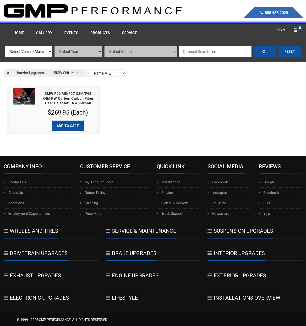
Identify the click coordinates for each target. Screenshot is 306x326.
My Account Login (96, 182)
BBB (264, 203)
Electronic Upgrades (36, 298)
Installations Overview (244, 298)
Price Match (92, 213)
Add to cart (68, 126)
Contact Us (15, 182)
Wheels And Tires (31, 231)
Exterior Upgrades (237, 276)
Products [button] (100, 33)
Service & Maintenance (141, 231)
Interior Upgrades (236, 253)
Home (18, 33)
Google (267, 182)
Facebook (218, 182)
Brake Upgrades (131, 253)
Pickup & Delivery (172, 203)
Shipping (89, 203)
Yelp (264, 213)
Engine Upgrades (132, 276)
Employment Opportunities (27, 213)
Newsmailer (219, 213)
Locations (14, 203)
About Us (13, 193)
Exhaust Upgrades (32, 276)
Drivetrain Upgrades (36, 253)
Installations (168, 182)
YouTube (217, 203)
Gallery (44, 33)
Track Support (170, 213)
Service (165, 193)
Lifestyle (122, 298)
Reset (289, 51)
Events (71, 33)
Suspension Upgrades (240, 231)
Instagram (218, 193)
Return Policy (92, 193)
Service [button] (129, 33)
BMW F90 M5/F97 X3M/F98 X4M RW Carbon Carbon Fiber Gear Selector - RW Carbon (68, 98)
